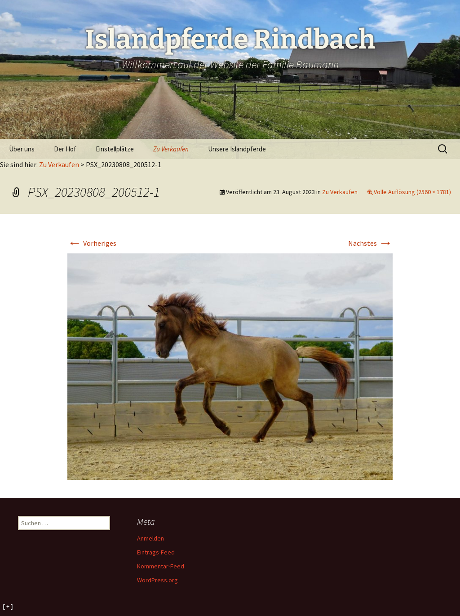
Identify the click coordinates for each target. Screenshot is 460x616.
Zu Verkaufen (171, 149)
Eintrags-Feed (156, 552)
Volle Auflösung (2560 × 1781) (412, 192)
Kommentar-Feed (160, 566)
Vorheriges (91, 243)
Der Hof (65, 149)
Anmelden (150, 538)
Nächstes (370, 243)
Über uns (22, 149)
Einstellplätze (115, 149)
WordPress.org (157, 580)
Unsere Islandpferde (237, 149)
